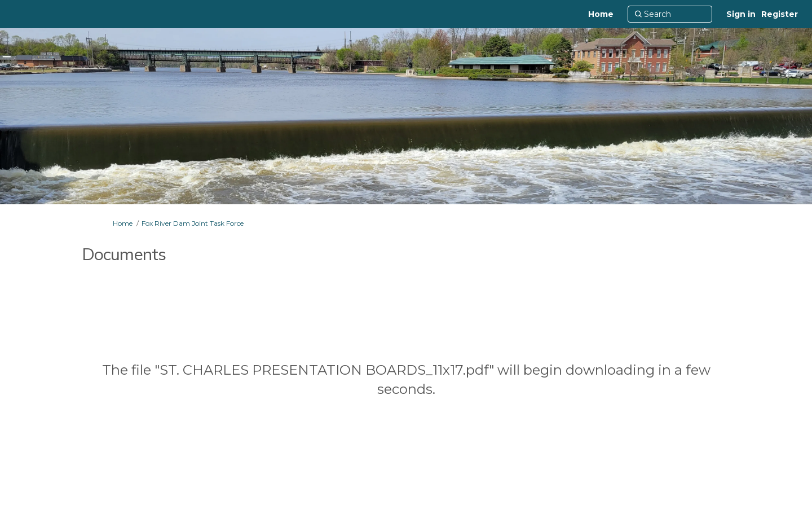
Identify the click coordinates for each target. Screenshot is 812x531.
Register (779, 14)
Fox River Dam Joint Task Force (193, 223)
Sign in (741, 14)
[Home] (600, 14)
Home (123, 223)
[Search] (670, 14)
